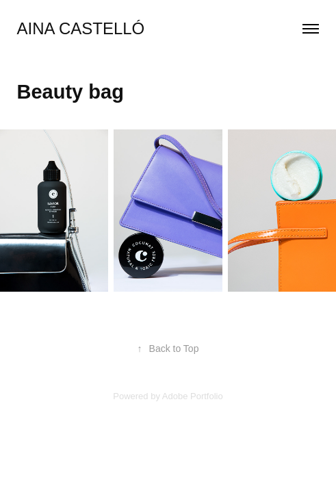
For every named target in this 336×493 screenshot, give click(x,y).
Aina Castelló (81, 28)
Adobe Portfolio (192, 396)
